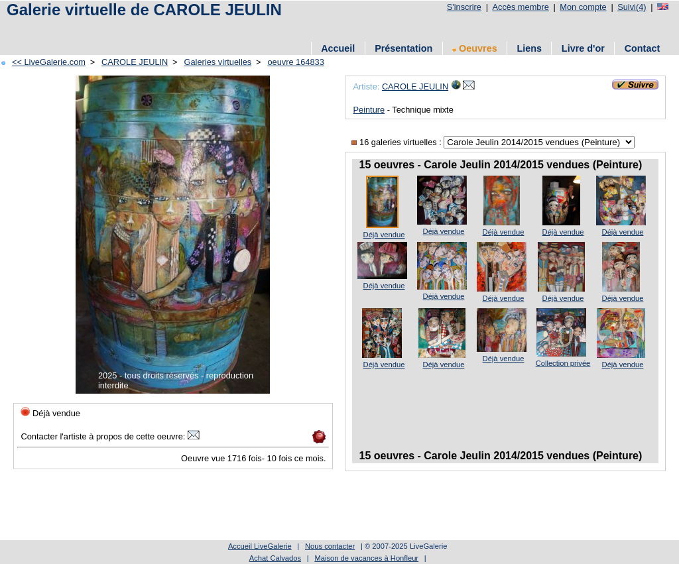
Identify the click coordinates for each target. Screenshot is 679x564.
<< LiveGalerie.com (49, 62)
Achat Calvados (275, 558)
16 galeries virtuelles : (397, 142)
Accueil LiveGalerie (260, 546)
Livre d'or (583, 48)
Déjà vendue (384, 235)
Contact (642, 48)
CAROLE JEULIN (134, 62)
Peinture (369, 110)
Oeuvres (474, 48)
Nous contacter (330, 546)
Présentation (403, 48)
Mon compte (583, 7)
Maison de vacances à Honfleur (366, 558)
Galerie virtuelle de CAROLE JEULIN (144, 10)
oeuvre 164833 (295, 62)
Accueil (338, 48)
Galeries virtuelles (218, 62)
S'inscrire (464, 7)
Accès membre (520, 7)
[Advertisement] (244, 28)
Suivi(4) (631, 7)
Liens (529, 48)
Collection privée (563, 363)
